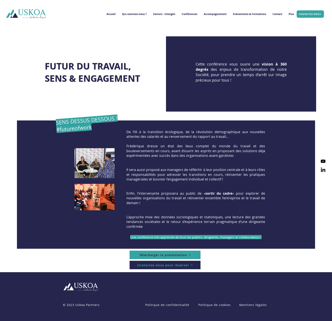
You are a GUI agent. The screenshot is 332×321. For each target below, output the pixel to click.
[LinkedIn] (323, 170)
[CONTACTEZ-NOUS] (310, 14)
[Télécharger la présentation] (165, 255)
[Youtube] (323, 161)
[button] (134, 14)
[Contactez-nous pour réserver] (165, 265)
